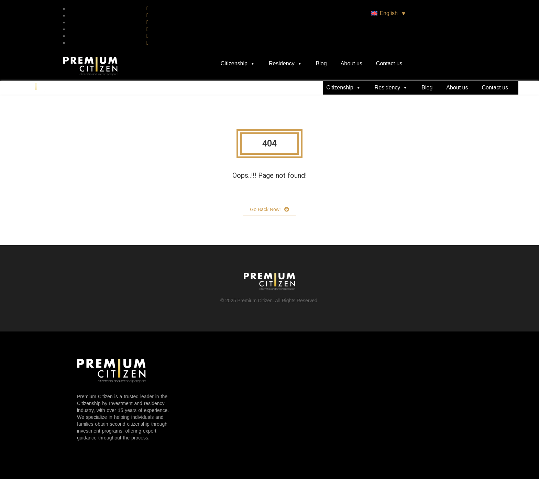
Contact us (389, 63)
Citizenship (238, 63)
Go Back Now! (269, 209)
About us (351, 63)
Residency (285, 63)
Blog (321, 63)
